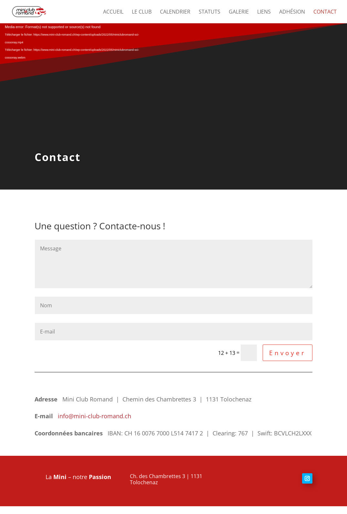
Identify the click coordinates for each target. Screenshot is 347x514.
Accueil (113, 12)
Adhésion (292, 12)
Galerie (239, 12)
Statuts (209, 12)
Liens (264, 12)
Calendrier (175, 12)
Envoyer (287, 353)
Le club (142, 12)
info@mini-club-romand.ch (93, 416)
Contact (325, 12)
